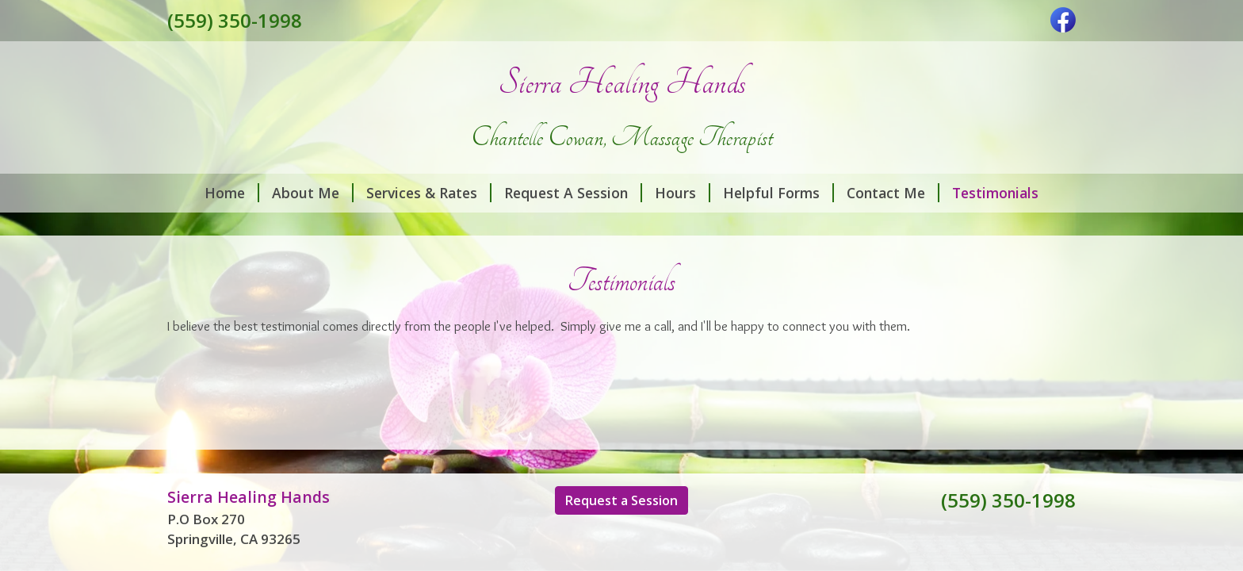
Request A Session (573, 192)
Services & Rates (428, 192)
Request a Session (621, 500)
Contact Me (893, 192)
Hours (682, 192)
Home (232, 192)
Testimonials (995, 192)
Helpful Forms (778, 192)
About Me (313, 192)
